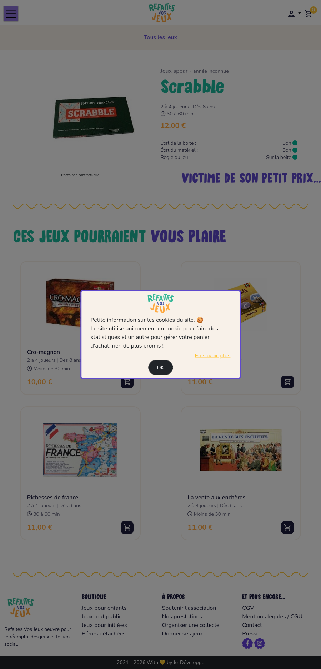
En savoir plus (212, 356)
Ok (160, 367)
